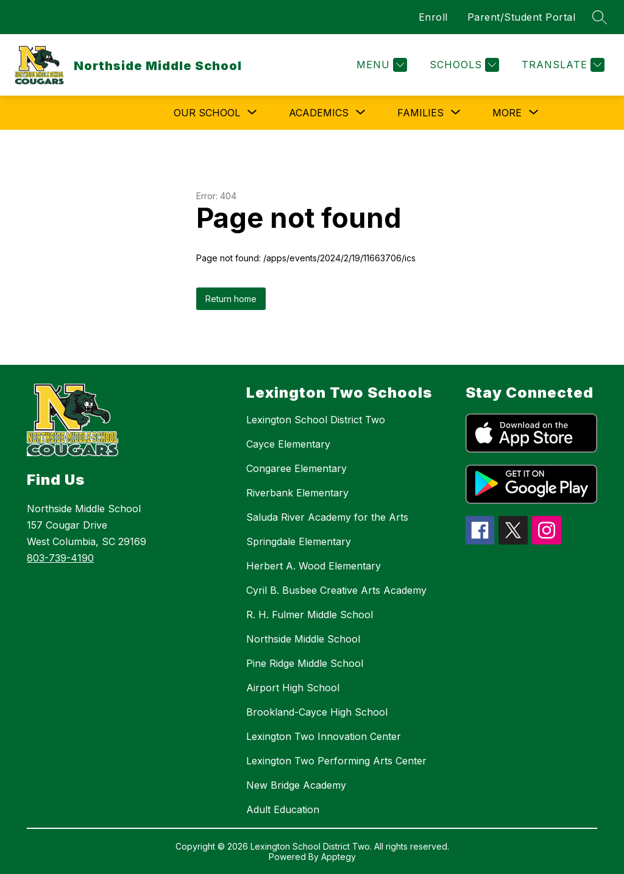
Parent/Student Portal (521, 17)
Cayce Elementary (288, 444)
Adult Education (282, 809)
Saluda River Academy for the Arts (327, 517)
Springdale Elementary (298, 541)
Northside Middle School (303, 639)
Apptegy (338, 856)
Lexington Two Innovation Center (323, 736)
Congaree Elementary (296, 468)
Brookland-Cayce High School (317, 712)
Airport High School (292, 688)
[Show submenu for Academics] (319, 112)
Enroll (433, 17)
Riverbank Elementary (297, 493)
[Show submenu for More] (507, 112)
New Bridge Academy (296, 785)
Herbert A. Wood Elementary (313, 566)
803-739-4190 (60, 558)
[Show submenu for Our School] (207, 112)
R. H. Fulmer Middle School (309, 614)
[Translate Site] (561, 64)
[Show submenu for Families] (420, 112)
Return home (231, 299)
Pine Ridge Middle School (304, 663)
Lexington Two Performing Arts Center (336, 761)
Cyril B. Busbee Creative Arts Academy (336, 590)
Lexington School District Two (315, 420)
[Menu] (380, 64)
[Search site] (599, 17)
